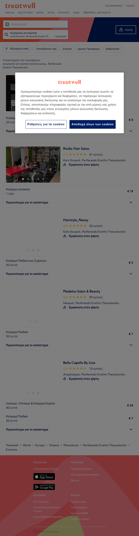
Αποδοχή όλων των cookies (92, 124)
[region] (69, 102)
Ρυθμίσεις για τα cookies (46, 124)
